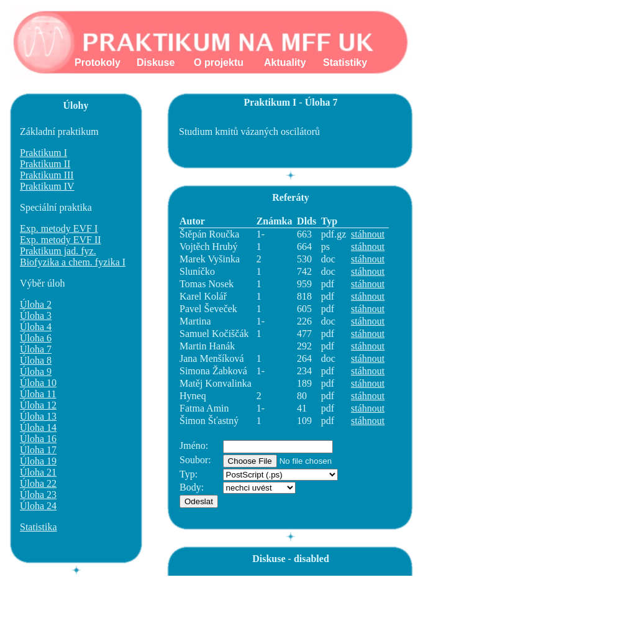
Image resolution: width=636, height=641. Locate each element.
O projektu (218, 62)
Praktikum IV (47, 186)
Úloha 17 (38, 450)
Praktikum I (43, 152)
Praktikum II (45, 164)
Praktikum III (47, 175)
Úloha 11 (38, 394)
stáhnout (367, 234)
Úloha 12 (38, 405)
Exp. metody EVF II (60, 239)
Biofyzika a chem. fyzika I (72, 262)
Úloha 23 (38, 494)
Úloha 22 (38, 483)
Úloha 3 (36, 315)
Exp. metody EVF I (59, 228)
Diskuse (156, 62)
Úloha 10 (38, 382)
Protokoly (97, 62)
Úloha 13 (38, 416)
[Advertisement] (392, 604)
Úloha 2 (36, 304)
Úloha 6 (36, 338)
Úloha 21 (38, 472)
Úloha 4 (36, 326)
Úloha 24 (38, 505)
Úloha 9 (36, 371)
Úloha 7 (36, 349)
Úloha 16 (38, 438)
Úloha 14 (38, 427)
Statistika (38, 527)
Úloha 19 (38, 461)
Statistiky (345, 62)
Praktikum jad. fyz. (58, 251)
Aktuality (285, 62)
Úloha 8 (36, 360)
